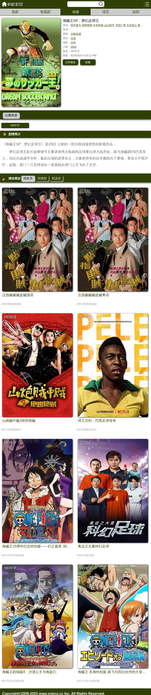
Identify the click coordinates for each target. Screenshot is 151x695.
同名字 (28, 178)
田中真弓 (76, 25)
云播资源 (11, 115)
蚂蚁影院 (15, 4)
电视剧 (45, 12)
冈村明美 (87, 25)
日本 (73, 42)
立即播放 (70, 62)
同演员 (56, 178)
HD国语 (10, 317)
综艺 (105, 12)
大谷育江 (131, 25)
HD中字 (15, 125)
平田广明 (120, 25)
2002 (73, 46)
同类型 (42, 178)
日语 (73, 38)
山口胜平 (109, 25)
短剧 (136, 12)
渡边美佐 (143, 25)
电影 (15, 12)
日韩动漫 (76, 33)
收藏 (87, 62)
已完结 (9, 191)
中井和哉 (98, 25)
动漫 (75, 12)
